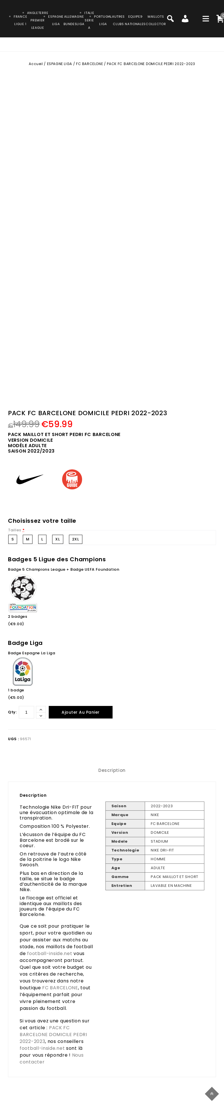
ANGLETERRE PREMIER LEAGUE (37, 20)
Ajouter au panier (81, 712)
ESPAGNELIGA (56, 20)
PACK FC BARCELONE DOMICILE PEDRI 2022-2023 (53, 1034)
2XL (75, 539)
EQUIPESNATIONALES (135, 20)
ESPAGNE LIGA (59, 63)
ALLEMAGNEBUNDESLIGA (74, 20)
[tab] (112, 770)
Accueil (36, 63)
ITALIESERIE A (89, 20)
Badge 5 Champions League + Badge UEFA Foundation (63, 569)
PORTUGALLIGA (103, 20)
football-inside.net (49, 953)
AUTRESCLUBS (118, 20)
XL (57, 539)
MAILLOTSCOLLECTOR (156, 20)
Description (112, 770)
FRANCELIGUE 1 (20, 20)
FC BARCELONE (89, 63)
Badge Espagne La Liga (31, 653)
